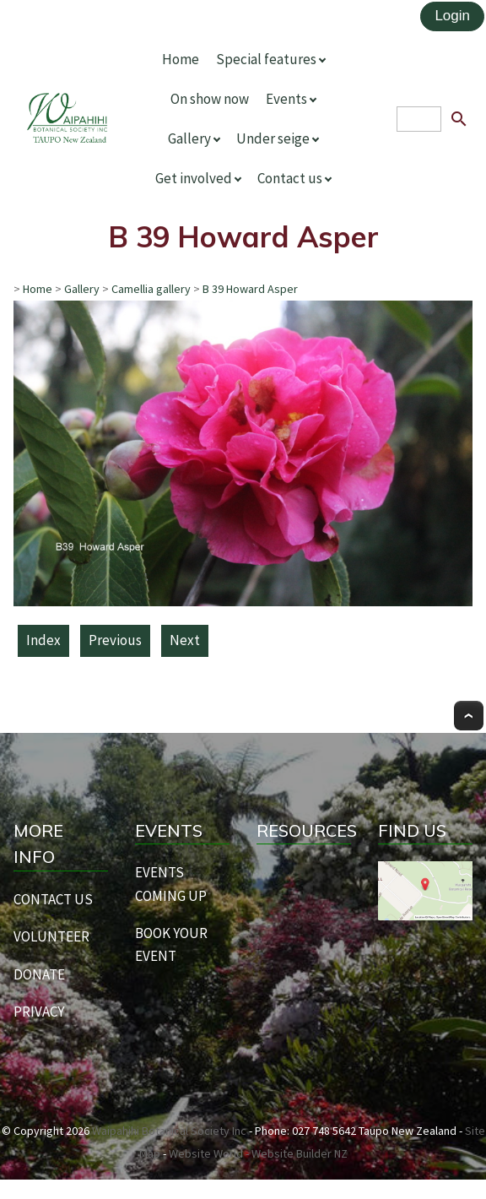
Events (286, 99)
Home (180, 59)
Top (468, 715)
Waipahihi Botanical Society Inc (169, 1130)
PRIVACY (39, 1011)
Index (43, 640)
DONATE (39, 974)
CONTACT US (53, 899)
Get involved (193, 178)
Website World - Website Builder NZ (258, 1153)
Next (185, 640)
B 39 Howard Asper (250, 288)
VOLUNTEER (51, 936)
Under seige (273, 138)
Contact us (289, 178)
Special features (266, 59)
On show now (209, 99)
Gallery (189, 138)
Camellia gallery (151, 288)
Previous (115, 640)
